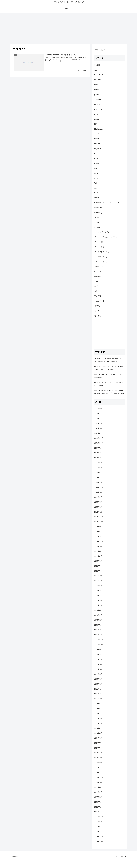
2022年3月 (98, 507)
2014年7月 (98, 743)
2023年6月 (98, 468)
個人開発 (97, 272)
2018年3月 (98, 600)
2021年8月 (98, 532)
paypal (96, 153)
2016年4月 (98, 674)
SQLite (96, 168)
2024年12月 (98, 438)
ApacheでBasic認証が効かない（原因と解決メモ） (109, 376)
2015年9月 (98, 694)
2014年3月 (98, 758)
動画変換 (97, 276)
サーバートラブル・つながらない (107, 237)
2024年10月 (98, 448)
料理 (96, 286)
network (97, 144)
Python (97, 163)
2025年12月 (98, 419)
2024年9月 (98, 453)
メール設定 (98, 267)
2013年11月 (98, 777)
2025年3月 (98, 428)
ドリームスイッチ (101, 262)
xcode (96, 222)
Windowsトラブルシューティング (107, 203)
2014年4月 (98, 753)
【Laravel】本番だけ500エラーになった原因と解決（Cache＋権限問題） (109, 360)
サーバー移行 (99, 242)
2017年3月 (98, 625)
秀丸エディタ (99, 301)
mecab (96, 134)
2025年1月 (98, 433)
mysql (96, 139)
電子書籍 (97, 316)
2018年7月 (98, 581)
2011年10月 (98, 841)
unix (95, 188)
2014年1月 (98, 768)
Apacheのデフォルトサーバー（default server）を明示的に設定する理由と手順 (109, 391)
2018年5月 (98, 591)
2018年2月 (98, 605)
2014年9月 (98, 733)
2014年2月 (98, 763)
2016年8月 (98, 654)
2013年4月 (98, 797)
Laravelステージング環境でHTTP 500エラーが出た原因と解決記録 (109, 368)
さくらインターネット (102, 252)
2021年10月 (98, 522)
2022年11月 (98, 487)
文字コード (98, 281)
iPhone (97, 90)
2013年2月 (98, 807)
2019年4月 (98, 571)
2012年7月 (98, 822)
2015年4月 (98, 713)
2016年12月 (98, 635)
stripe (96, 178)
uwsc (96, 193)
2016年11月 (98, 640)
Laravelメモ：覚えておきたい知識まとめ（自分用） (108, 383)
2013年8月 (98, 787)
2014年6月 (98, 748)
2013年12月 (98, 773)
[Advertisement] (69, 29)
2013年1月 (98, 812)
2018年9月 (98, 576)
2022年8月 (98, 492)
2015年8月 (98, 699)
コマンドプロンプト (101, 232)
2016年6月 (98, 664)
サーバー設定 (99, 247)
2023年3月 (98, 477)
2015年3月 (98, 718)
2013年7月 (98, 792)
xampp (96, 217)
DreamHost (98, 75)
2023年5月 (98, 473)
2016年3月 (98, 679)
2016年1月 (98, 689)
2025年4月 (98, 423)
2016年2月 (98, 684)
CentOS (97, 65)
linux (96, 114)
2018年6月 (98, 586)
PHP (96, 158)
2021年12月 (98, 512)
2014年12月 (98, 728)
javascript (97, 95)
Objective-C (98, 149)
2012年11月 (98, 817)
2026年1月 (98, 414)
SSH (96, 173)
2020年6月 (98, 536)
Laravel (97, 104)
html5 (96, 85)
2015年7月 (98, 704)
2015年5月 (98, 709)
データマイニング (101, 257)
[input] (109, 50)
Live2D (97, 119)
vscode (97, 198)
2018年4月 (98, 596)
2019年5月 (98, 566)
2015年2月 (98, 723)
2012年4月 (98, 827)
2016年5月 (98, 669)
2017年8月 (98, 610)
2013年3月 (98, 802)
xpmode (97, 227)
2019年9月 (98, 546)
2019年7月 (98, 556)
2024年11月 (98, 443)
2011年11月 (98, 836)
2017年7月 (98, 615)
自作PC (97, 306)
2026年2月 (98, 409)
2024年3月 (98, 458)
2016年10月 (98, 645)
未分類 (96, 291)
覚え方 (96, 311)
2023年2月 (98, 482)
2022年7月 (98, 497)
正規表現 (97, 296)
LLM (96, 124)
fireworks (97, 80)
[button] (123, 50)
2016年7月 (98, 659)
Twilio (96, 183)
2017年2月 (98, 630)
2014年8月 (98, 738)
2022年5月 (98, 502)
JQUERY (97, 99)
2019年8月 (98, 551)
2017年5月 (98, 620)
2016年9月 (98, 650)
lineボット (98, 109)
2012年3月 (98, 831)
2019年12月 (98, 541)
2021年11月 (98, 517)
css (95, 70)
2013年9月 (98, 782)
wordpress (98, 208)
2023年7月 (98, 463)
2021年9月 (98, 527)
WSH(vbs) (98, 213)
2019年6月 (98, 561)
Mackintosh (98, 129)
